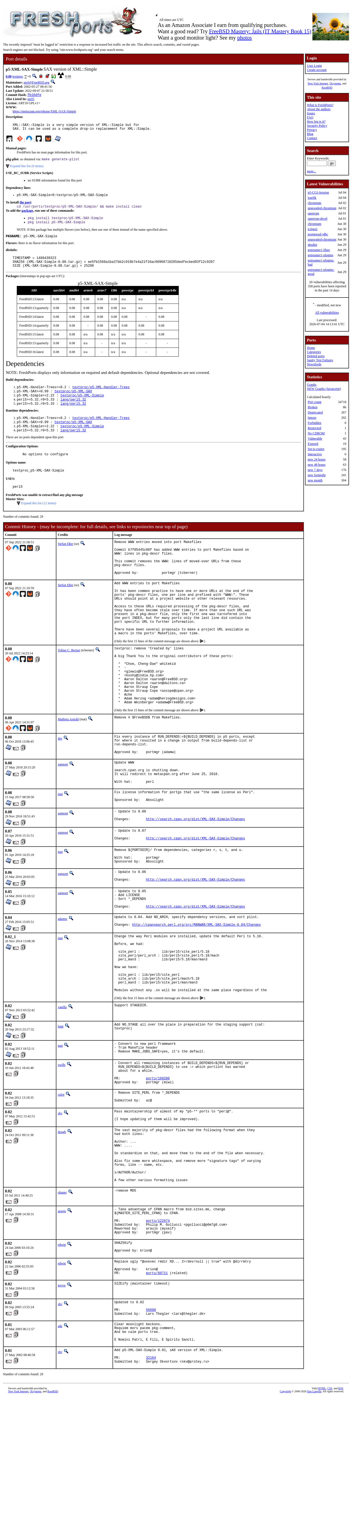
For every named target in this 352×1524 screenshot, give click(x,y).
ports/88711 (157, 1388)
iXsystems (335, 83)
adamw (62, 988)
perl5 (31, 99)
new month (315, 480)
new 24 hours (317, 459)
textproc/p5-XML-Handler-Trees (101, 396)
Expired (313, 444)
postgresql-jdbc (318, 234)
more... (311, 171)
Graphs (312, 385)
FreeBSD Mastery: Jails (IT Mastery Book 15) (260, 31)
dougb (62, 1225)
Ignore (312, 418)
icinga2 (312, 229)
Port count (314, 402)
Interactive (315, 454)
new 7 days (315, 470)
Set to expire (316, 449)
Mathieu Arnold (68, 766)
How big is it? (316, 121)
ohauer (62, 1297)
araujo (62, 1316)
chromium (314, 203)
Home (311, 348)
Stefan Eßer (65, 560)
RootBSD (327, 87)
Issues (311, 113)
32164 (151, 1483)
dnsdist (312, 245)
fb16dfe (34, 95)
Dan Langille (314, 1517)
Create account (317, 70)
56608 (151, 1428)
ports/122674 (158, 1328)
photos (244, 38)
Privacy (312, 130)
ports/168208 (158, 1166)
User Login (314, 66)
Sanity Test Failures (320, 360)
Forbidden (314, 423)
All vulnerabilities (327, 313)
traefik (312, 198)
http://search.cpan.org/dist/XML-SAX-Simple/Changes (195, 879)
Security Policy (317, 126)
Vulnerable (315, 438)
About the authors (319, 109)
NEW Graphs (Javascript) (324, 389)
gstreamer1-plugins (320, 255)
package (27, 215)
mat (60, 850)
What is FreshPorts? (320, 105)
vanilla (62, 1090)
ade (60, 1445)
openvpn (313, 213)
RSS (340, 1514)
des (60, 786)
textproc (17, 76)
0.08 (9, 76)
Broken (312, 407)
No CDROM (316, 433)
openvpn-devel (317, 219)
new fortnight (317, 475)
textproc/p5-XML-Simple (82, 405)
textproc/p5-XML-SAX (73, 400)
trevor (62, 1401)
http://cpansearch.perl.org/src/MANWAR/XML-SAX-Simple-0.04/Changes (196, 996)
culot (61, 1184)
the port (25, 206)
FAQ (310, 117)
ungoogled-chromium (322, 208)
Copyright (285, 1517)
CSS (329, 1514)
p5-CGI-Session (318, 192)
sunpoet (63, 816)
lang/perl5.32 (73, 410)
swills (61, 1149)
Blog (310, 134)
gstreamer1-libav (319, 250)
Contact (312, 138)
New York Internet (318, 83)
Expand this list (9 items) (26, 169)
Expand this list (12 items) (38, 519)
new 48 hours (317, 465)
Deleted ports (315, 356)
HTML (322, 1514)
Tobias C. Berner (69, 685)
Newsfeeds (314, 364)
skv (60, 1204)
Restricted (314, 428)
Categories (314, 352)
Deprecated (315, 412)
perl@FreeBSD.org (36, 82)
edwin (62, 1355)
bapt (61, 1109)
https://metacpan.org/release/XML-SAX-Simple (44, 112)
